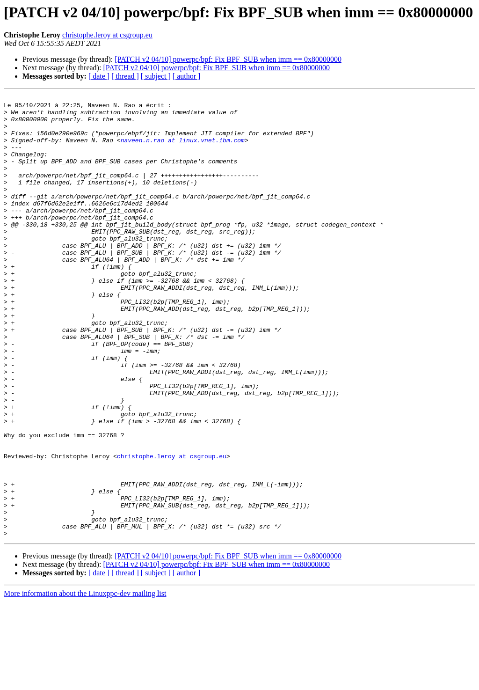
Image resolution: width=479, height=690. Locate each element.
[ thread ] (125, 76)
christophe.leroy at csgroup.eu (107, 35)
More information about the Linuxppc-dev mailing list (85, 682)
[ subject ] (156, 76)
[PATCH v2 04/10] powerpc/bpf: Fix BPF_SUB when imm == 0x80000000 (228, 59)
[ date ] (98, 76)
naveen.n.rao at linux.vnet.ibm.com (183, 150)
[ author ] (187, 76)
